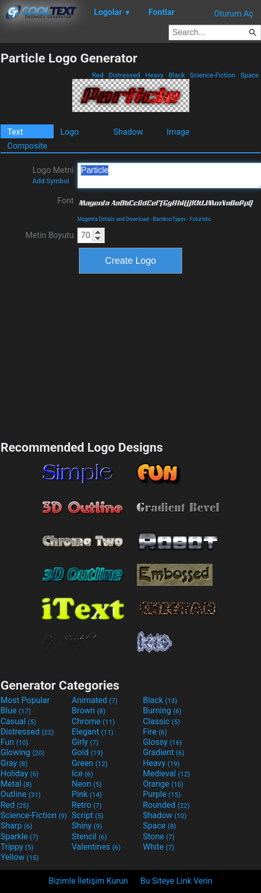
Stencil (89, 836)
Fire (155, 732)
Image (178, 132)
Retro (87, 805)
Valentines (96, 847)
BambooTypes (169, 219)
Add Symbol (50, 181)
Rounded (166, 805)
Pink (87, 794)
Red (97, 75)
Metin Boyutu (49, 235)
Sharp (16, 826)
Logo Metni (53, 175)
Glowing (22, 752)
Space (249, 75)
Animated (95, 700)
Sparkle (19, 836)
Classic (161, 721)
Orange (163, 784)
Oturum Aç (233, 14)
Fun (14, 742)
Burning (162, 710)
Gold (87, 752)
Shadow (128, 132)
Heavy (154, 75)
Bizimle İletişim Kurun (88, 881)
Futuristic (200, 219)
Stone (158, 836)
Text (15, 132)
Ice (82, 773)
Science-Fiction (212, 75)
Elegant (92, 732)
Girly (85, 742)
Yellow (20, 857)
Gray (14, 763)
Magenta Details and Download (113, 219)
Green (90, 763)
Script (88, 815)
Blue (16, 710)
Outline (21, 794)
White (158, 847)
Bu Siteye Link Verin (176, 881)
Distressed (124, 75)
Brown (88, 710)
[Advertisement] (130, 355)
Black (176, 75)
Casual (18, 721)
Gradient (163, 752)
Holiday (20, 773)
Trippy (17, 847)
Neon (87, 784)
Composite (27, 146)
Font (65, 200)
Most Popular (25, 700)
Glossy (162, 742)
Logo (69, 132)
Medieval (166, 773)
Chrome (93, 721)
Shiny (87, 826)
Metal (16, 784)
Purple (162, 794)
